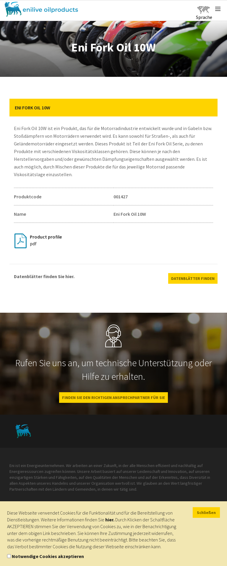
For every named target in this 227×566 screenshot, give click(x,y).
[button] (208, 107)
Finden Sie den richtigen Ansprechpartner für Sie (113, 397)
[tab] (113, 107)
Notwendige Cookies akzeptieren (48, 556)
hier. (109, 520)
